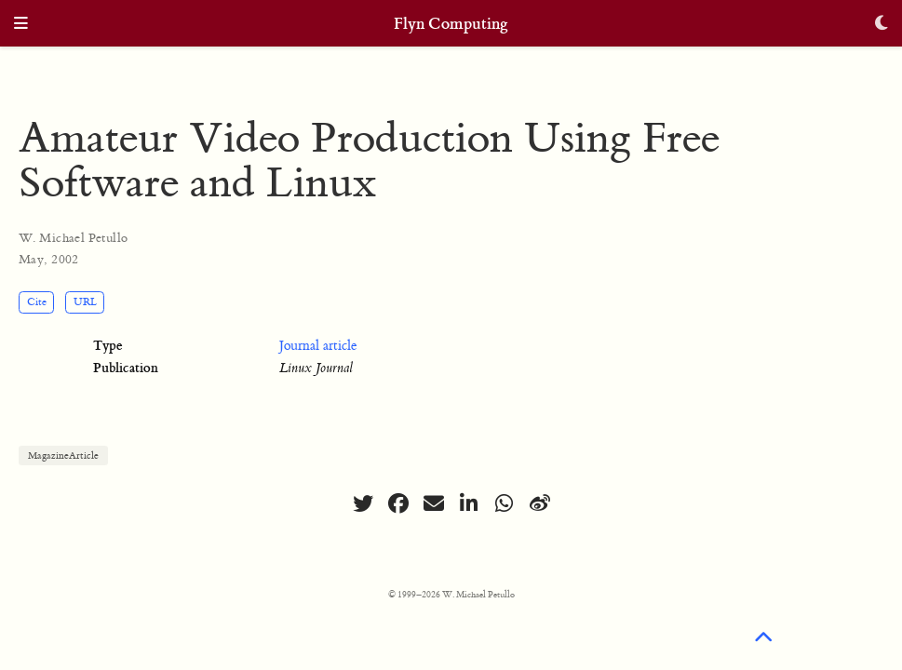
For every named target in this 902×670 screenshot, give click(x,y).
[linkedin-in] (469, 503)
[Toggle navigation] (21, 24)
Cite (37, 302)
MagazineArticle (63, 455)
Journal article (318, 346)
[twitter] (363, 503)
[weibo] (540, 503)
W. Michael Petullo (73, 238)
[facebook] (398, 503)
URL (85, 302)
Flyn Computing (451, 23)
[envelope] (434, 503)
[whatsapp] (504, 503)
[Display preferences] (881, 24)
